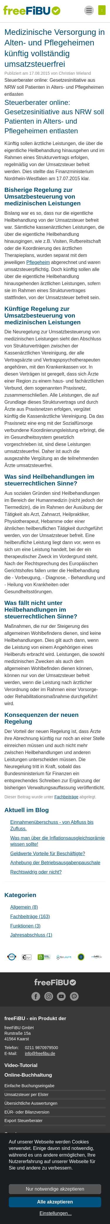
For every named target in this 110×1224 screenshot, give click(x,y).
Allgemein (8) (24, 907)
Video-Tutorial (21, 1065)
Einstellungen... (56, 1213)
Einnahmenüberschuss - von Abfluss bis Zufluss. (52, 825)
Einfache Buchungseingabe (29, 1085)
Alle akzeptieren (55, 1201)
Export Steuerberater (23, 1120)
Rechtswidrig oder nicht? (36, 872)
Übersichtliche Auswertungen (30, 1103)
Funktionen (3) (25, 925)
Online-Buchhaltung (28, 1075)
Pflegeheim (38, 262)
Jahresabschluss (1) (31, 935)
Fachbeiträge (66, 797)
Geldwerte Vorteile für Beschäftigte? (47, 853)
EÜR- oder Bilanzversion (26, 1112)
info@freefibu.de (40, 1053)
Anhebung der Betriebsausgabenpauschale (55, 862)
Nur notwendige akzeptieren (55, 1189)
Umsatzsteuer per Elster (26, 1094)
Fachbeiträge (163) (30, 916)
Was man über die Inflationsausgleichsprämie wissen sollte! (57, 841)
